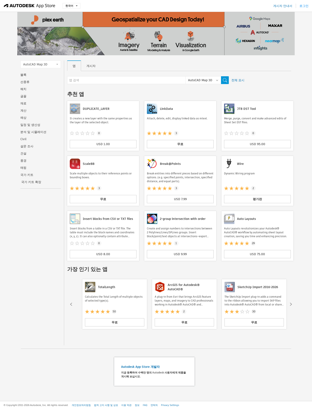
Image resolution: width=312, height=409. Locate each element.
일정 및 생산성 (30, 125)
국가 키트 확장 (30, 182)
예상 (23, 117)
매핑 (23, 168)
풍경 (23, 160)
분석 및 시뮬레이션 (33, 132)
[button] (71, 304)
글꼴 (23, 96)
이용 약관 (126, 405)
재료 (23, 103)
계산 (23, 110)
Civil (23, 139)
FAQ (145, 405)
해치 (23, 89)
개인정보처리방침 (81, 405)
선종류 (24, 82)
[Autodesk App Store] (29, 6)
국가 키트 (26, 175)
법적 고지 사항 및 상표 (106, 405)
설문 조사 (26, 146)
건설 (23, 153)
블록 (23, 75)
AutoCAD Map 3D (40, 64)
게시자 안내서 (282, 6)
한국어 (71, 6)
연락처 (154, 405)
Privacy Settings (170, 405)
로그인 (304, 6)
